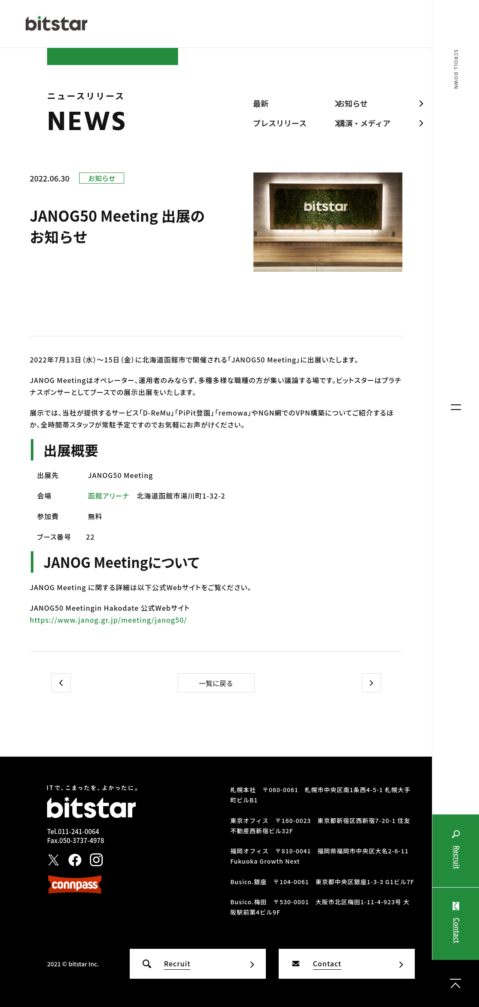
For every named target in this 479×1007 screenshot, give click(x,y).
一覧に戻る (216, 683)
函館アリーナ (109, 495)
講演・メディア (364, 122)
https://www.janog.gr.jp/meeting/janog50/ (108, 620)
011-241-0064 (78, 831)
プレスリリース (279, 122)
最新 (260, 103)
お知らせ (352, 103)
